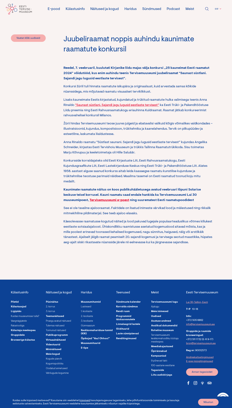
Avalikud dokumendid (164, 326)
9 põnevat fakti (159, 361)
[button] (217, 9)
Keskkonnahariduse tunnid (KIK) (97, 332)
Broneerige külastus (23, 340)
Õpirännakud (159, 351)
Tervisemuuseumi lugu (164, 302)
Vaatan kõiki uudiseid (28, 38)
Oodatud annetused (56, 368)
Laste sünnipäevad (127, 333)
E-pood (54, 9)
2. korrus (50, 307)
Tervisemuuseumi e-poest (109, 200)
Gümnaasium (88, 326)
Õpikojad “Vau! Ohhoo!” (95, 338)
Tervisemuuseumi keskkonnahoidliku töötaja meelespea (164, 338)
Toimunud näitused (56, 330)
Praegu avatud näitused (58, 321)
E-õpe (84, 348)
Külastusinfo (75, 9)
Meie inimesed (159, 311)
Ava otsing (207, 9)
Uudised (156, 316)
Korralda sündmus (127, 307)
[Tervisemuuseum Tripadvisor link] (209, 383)
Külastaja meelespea (23, 330)
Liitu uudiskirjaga (161, 375)
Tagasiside (157, 370)
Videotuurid (53, 345)
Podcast (173, 9)
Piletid (15, 302)
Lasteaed (86, 307)
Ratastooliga (17, 326)
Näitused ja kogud (104, 9)
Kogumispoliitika (54, 364)
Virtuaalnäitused (56, 340)
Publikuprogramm (57, 335)
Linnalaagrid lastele (128, 324)
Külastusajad (18, 307)
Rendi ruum (123, 311)
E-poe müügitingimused (199, 361)
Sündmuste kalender (128, 302)
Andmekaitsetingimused (199, 357)
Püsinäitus (52, 302)
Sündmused (151, 9)
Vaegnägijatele (19, 321)
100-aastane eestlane (163, 365)
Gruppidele (18, 335)
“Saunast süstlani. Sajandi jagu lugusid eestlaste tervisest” (117, 105)
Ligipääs (16, 311)
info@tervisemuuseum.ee (200, 324)
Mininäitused (53, 349)
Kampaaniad (158, 356)
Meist (190, 9)
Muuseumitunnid (91, 302)
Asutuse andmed (161, 321)
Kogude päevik (54, 359)
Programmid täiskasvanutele (125, 318)
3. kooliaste (87, 321)
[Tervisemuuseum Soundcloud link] (202, 383)
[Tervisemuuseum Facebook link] (188, 383)
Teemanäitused (55, 316)
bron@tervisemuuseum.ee (201, 343)
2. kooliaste (87, 316)
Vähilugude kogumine (57, 373)
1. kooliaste (86, 311)
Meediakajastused (162, 346)
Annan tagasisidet (202, 372)
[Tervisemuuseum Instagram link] (195, 383)
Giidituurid (122, 329)
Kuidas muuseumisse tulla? (25, 316)
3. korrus (50, 311)
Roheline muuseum (162, 330)
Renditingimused (126, 338)
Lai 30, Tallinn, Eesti (197, 302)
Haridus (130, 9)
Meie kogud (53, 354)
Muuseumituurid (90, 343)
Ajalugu (155, 307)
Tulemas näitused (55, 326)
